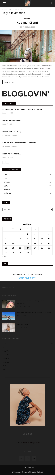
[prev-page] (3, 162)
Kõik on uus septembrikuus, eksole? (19, 142)
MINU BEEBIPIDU (22, 324)
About (24, 468)
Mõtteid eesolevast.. (11, 120)
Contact (31, 468)
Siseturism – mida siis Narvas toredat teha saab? (34, 312)
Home (4, 9)
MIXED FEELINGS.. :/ (11, 131)
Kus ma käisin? (27, 23)
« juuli (4, 256)
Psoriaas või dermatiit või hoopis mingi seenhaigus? (30, 302)
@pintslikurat (27, 278)
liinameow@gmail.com (32, 442)
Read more (9, 82)
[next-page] (7, 162)
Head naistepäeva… (11, 153)
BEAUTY (27, 18)
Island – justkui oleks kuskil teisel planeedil (22, 109)
